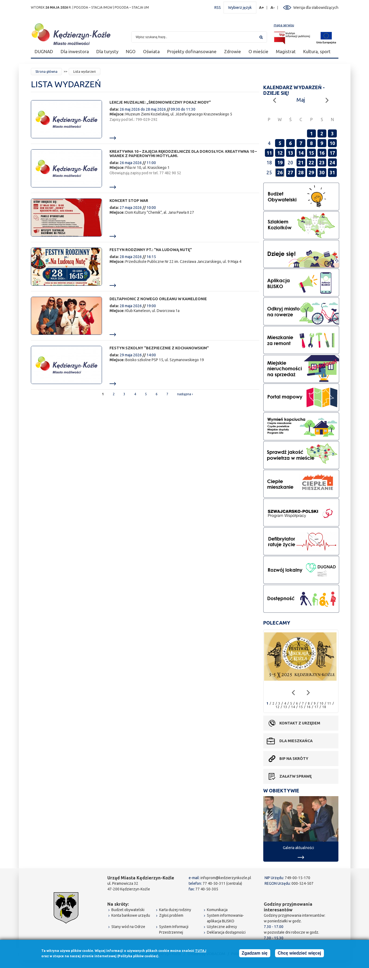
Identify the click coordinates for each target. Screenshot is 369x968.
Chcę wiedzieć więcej (299, 954)
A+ (261, 7)
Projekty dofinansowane (192, 51)
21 (301, 162)
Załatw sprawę (295, 776)
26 (280, 172)
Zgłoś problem (171, 915)
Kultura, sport (317, 51)
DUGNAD (44, 51)
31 (332, 172)
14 (301, 152)
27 (290, 172)
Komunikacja (217, 910)
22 (311, 162)
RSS (217, 7)
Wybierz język (240, 7)
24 (332, 162)
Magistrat (286, 51)
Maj (301, 100)
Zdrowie (232, 51)
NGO (131, 51)
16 (321, 152)
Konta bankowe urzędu (130, 915)
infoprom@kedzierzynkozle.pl (225, 878)
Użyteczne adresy (222, 927)
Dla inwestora (75, 51)
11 (269, 152)
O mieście (258, 51)
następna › (185, 394)
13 (290, 152)
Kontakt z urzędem (299, 723)
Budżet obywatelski (127, 910)
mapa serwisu (284, 25)
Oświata (151, 51)
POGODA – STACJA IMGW (93, 7)
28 (301, 172)
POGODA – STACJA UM (132, 7)
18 (324, 707)
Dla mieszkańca (296, 741)
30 (321, 172)
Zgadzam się (255, 954)
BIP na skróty (293, 758)
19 (280, 162)
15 (311, 152)
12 (280, 152)
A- (273, 7)
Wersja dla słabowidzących (315, 7)
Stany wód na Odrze (128, 927)
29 (311, 172)
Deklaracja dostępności (226, 932)
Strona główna (46, 71)
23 (321, 162)
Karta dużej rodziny (175, 910)
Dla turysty (107, 51)
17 (332, 152)
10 (332, 143)
